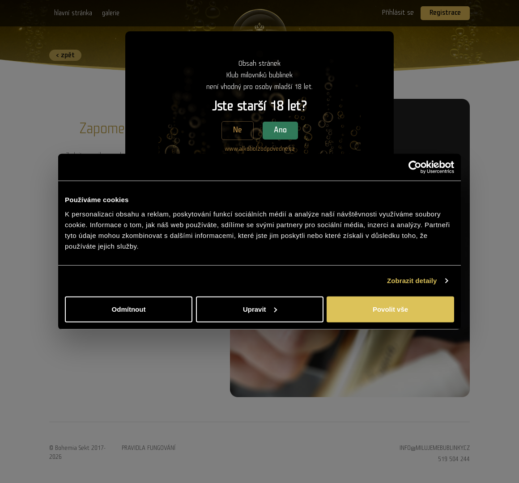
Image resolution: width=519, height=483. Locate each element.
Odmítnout (129, 309)
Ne (237, 130)
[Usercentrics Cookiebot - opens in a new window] (415, 167)
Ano (280, 130)
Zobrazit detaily (412, 280)
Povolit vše (390, 309)
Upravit (260, 309)
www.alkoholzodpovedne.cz (260, 149)
